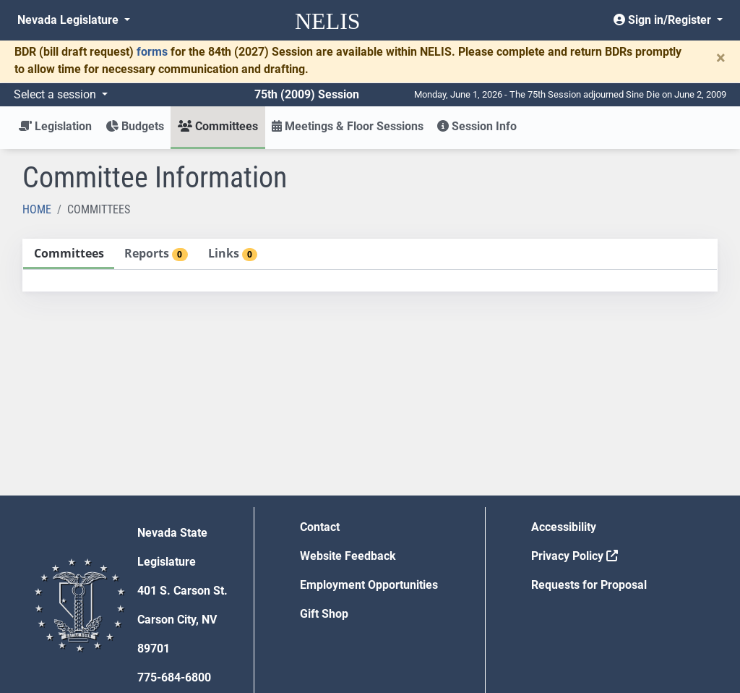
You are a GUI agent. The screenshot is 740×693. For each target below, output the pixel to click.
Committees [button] (218, 126)
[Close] (721, 58)
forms (152, 52)
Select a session (56, 94)
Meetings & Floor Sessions (347, 126)
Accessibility (563, 527)
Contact (320, 527)
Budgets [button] (135, 126)
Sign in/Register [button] (664, 20)
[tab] (68, 254)
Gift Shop (324, 614)
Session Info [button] (477, 126)
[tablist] (370, 265)
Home (36, 209)
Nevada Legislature (69, 20)
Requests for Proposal (589, 585)
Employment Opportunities (369, 585)
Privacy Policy (574, 556)
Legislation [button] (55, 126)
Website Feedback (348, 556)
